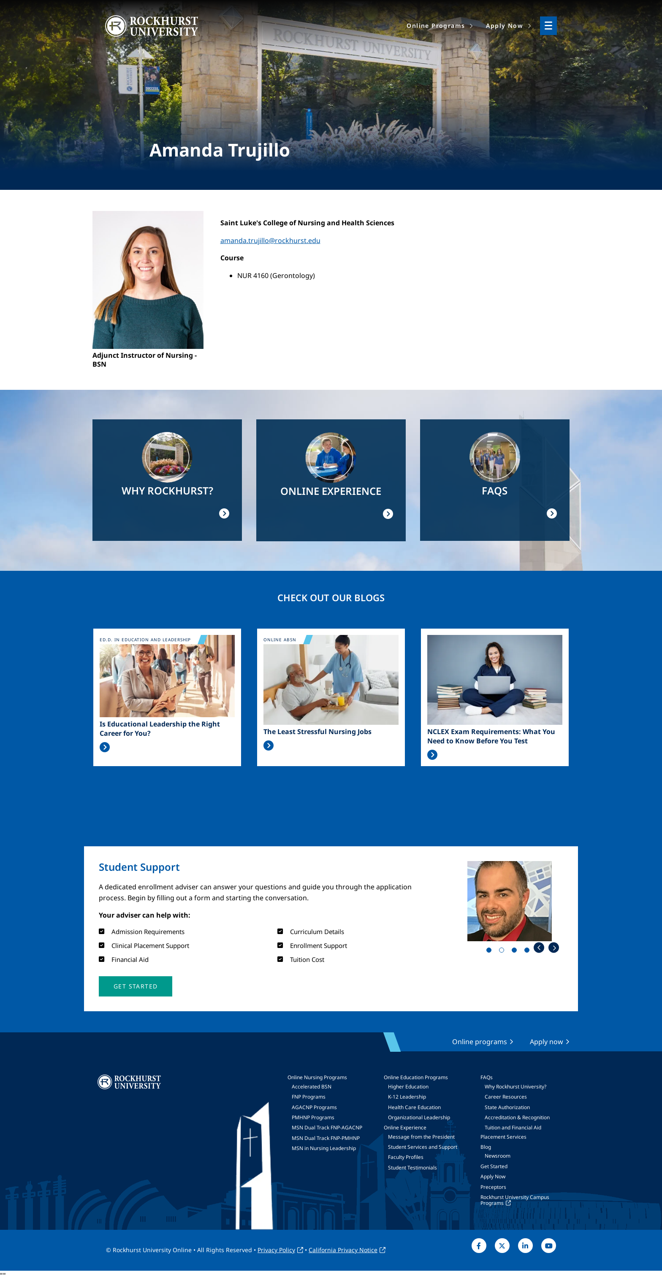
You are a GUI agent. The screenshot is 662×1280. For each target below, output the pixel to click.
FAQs (486, 1077)
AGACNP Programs (314, 1107)
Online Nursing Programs (317, 1077)
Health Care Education (414, 1107)
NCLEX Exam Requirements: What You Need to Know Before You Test (491, 736)
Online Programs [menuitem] (436, 26)
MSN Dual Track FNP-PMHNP (326, 1138)
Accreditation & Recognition (517, 1117)
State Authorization (507, 1107)
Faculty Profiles (405, 1157)
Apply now (546, 1041)
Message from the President (421, 1136)
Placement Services (503, 1136)
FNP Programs (309, 1096)
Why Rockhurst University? (515, 1086)
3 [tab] (516, 952)
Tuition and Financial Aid (513, 1127)
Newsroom (497, 1155)
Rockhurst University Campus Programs (514, 1200)
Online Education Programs (416, 1077)
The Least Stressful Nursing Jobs (317, 731)
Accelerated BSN (311, 1086)
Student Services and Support (422, 1146)
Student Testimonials (412, 1167)
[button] (135, 986)
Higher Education (408, 1086)
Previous (539, 947)
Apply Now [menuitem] (504, 26)
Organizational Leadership (419, 1117)
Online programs (479, 1041)
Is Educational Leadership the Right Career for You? (160, 728)
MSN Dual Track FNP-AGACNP (327, 1127)
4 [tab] (528, 952)
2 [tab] (503, 952)
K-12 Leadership (407, 1096)
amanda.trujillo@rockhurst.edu (270, 240)
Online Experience (405, 1127)
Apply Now (492, 1176)
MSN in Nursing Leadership (324, 1148)
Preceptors (493, 1187)
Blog (485, 1146)
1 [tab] (490, 952)
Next (553, 947)
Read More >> (105, 747)
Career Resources (506, 1096)
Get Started (493, 1166)
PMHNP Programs (313, 1117)
